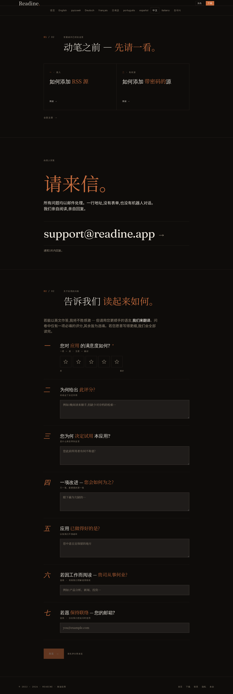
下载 (210, 3)
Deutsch (89, 10)
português (129, 10)
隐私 (204, 686)
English (63, 10)
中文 (155, 10)
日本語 (115, 10)
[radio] (65, 363)
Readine (29, 3)
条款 (212, 686)
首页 (180, 686)
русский (76, 10)
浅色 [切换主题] (199, 3)
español (143, 10)
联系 (196, 686)
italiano (166, 10)
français (103, 10)
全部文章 (50, 118)
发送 (54, 655)
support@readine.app (104, 235)
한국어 (177, 10)
